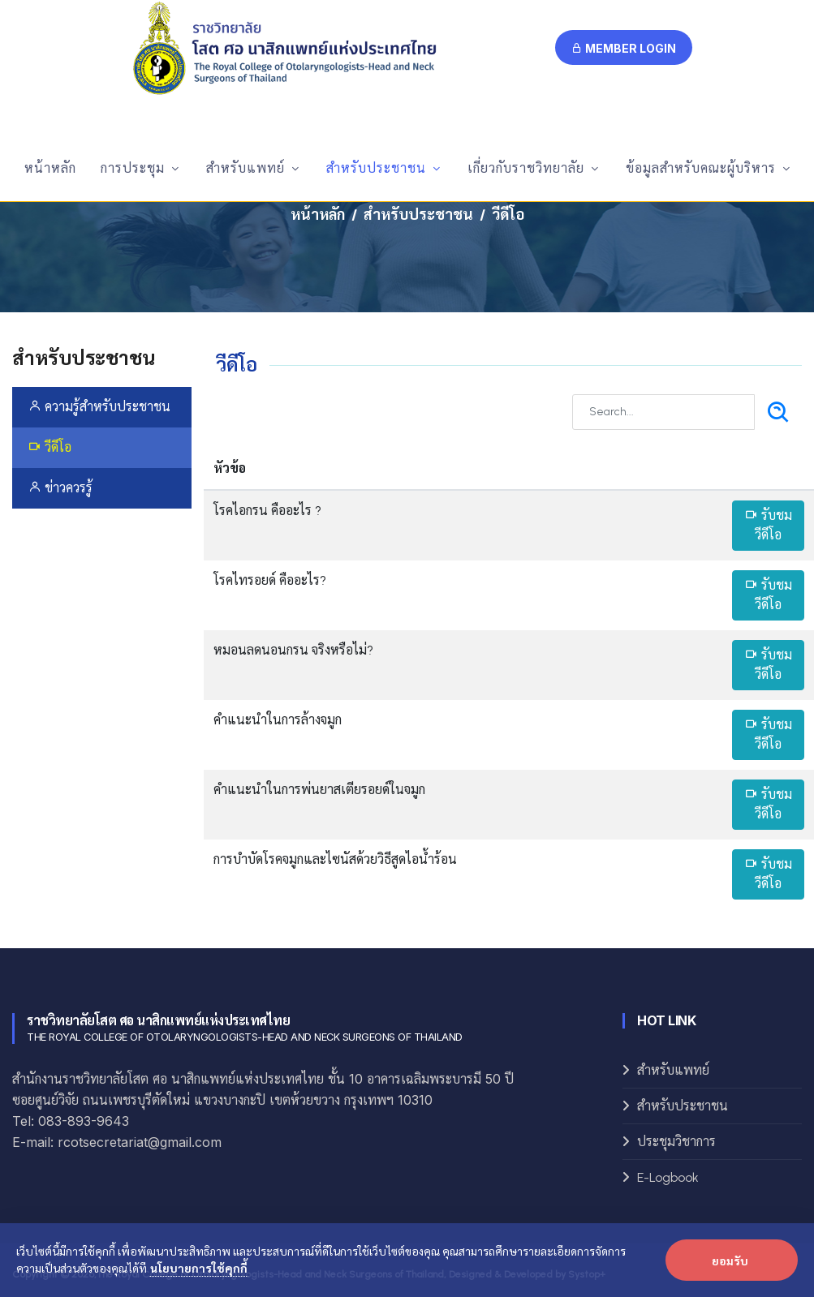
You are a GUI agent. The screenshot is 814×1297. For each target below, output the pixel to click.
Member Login (623, 48)
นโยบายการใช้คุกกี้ (199, 1267)
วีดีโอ (49, 447)
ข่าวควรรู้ (60, 488)
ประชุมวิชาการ (676, 1141)
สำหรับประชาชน (418, 215)
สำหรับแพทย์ (673, 1070)
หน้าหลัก (318, 215)
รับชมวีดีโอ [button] (768, 525)
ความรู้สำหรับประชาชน (99, 406)
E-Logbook (668, 1177)
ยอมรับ (730, 1260)
